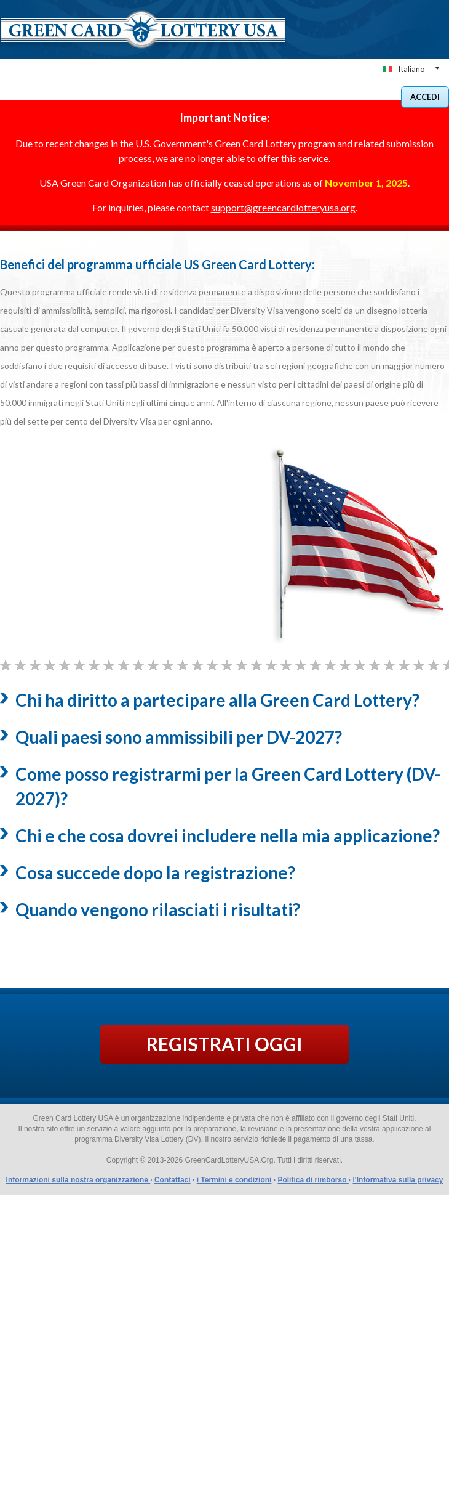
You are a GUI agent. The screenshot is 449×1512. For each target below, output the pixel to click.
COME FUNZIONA (276, 94)
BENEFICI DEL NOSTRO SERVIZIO (176, 94)
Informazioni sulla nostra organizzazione (78, 1180)
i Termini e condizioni (234, 1180)
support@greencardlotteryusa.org (283, 207)
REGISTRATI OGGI (224, 1044)
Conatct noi (344, 94)
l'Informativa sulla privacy (397, 1180)
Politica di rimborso (312, 1180)
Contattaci (172, 1180)
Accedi (425, 97)
